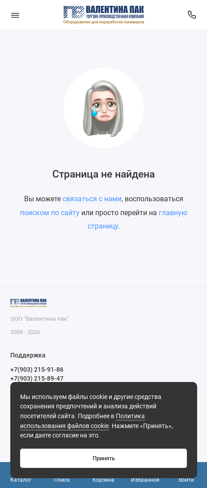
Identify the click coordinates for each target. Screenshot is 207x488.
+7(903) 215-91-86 (36, 369)
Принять (104, 458)
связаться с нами (92, 199)
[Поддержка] (192, 15)
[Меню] (15, 15)
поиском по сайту (50, 212)
